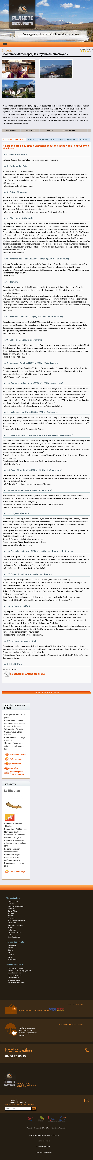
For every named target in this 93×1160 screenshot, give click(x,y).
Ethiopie (10, 927)
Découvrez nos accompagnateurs (19, 971)
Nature (10, 952)
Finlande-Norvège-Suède (16, 920)
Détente (10, 950)
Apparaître (62, 1128)
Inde (9, 935)
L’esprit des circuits (14, 973)
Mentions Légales (44, 1141)
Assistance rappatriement (27, 1033)
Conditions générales (43, 1147)
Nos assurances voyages (16, 982)
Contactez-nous (13, 978)
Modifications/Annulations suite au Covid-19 (44, 1135)
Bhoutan (10, 916)
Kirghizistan (12, 923)
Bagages (22, 1035)
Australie (11, 904)
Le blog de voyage (14, 980)
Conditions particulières (44, 1152)
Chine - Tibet (12, 911)
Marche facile (12, 959)
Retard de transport (25, 1030)
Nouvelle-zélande (14, 937)
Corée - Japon (13, 901)
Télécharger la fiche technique (28, 673)
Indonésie (11, 909)
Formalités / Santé (18, 755)
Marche (10, 948)
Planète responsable (15, 975)
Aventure (11, 955)
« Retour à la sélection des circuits (46, 693)
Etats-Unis (11, 918)
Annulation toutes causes (27, 1028)
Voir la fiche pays (17, 872)
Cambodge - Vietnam (15, 925)
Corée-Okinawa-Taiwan (16, 906)
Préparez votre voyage (15, 968)
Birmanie (11, 913)
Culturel (10, 957)
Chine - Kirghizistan (14, 932)
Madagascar (12, 930)
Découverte (12, 945)
